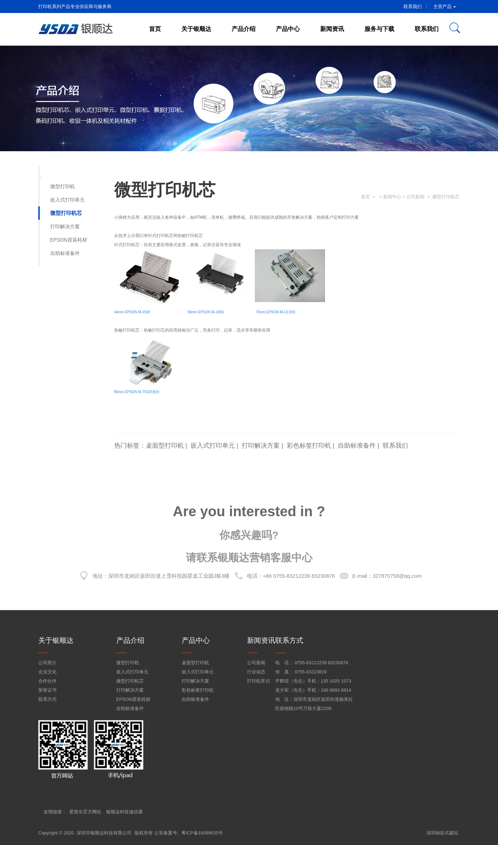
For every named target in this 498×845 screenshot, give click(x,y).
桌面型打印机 (165, 445)
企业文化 (47, 671)
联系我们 (412, 6)
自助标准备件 (65, 253)
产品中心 (288, 29)
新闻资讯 (332, 29)
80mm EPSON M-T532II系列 (136, 392)
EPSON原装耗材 (68, 240)
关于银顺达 (196, 29)
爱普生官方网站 (85, 811)
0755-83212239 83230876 (321, 662)
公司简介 (47, 662)
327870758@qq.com (397, 576)
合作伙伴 (47, 681)
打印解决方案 (65, 226)
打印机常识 (258, 681)
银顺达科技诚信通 (124, 811)
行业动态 (256, 671)
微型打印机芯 (66, 213)
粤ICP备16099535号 (202, 833)
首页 (155, 29)
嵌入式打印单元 (67, 200)
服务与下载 (379, 29)
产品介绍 (244, 29)
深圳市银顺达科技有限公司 (104, 833)
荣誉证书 (47, 690)
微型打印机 (62, 186)
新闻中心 (392, 196)
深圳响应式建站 (442, 833)
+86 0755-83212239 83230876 (299, 576)
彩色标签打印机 (309, 445)
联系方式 (47, 699)
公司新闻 (256, 662)
